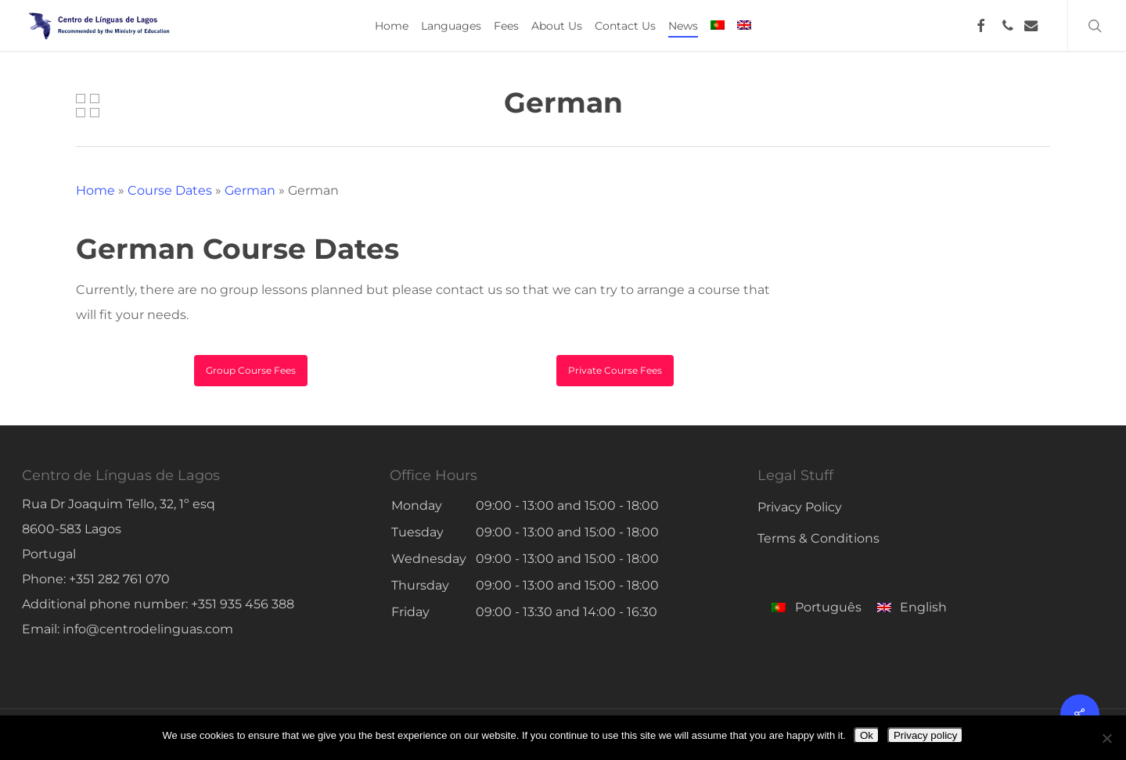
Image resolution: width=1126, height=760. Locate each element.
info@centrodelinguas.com (148, 629)
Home (95, 190)
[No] (1106, 738)
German (250, 190)
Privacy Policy (799, 507)
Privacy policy (925, 735)
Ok (866, 735)
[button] (251, 370)
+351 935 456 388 (242, 604)
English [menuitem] (923, 607)
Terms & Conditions (818, 538)
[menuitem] (717, 25)
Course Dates (170, 190)
